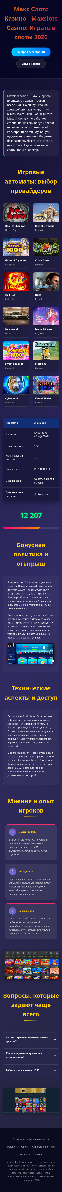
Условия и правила (18, 1146)
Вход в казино (31, 63)
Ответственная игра (43, 1146)
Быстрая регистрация (31, 52)
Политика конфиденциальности (31, 1139)
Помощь (38, 1154)
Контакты (24, 1154)
